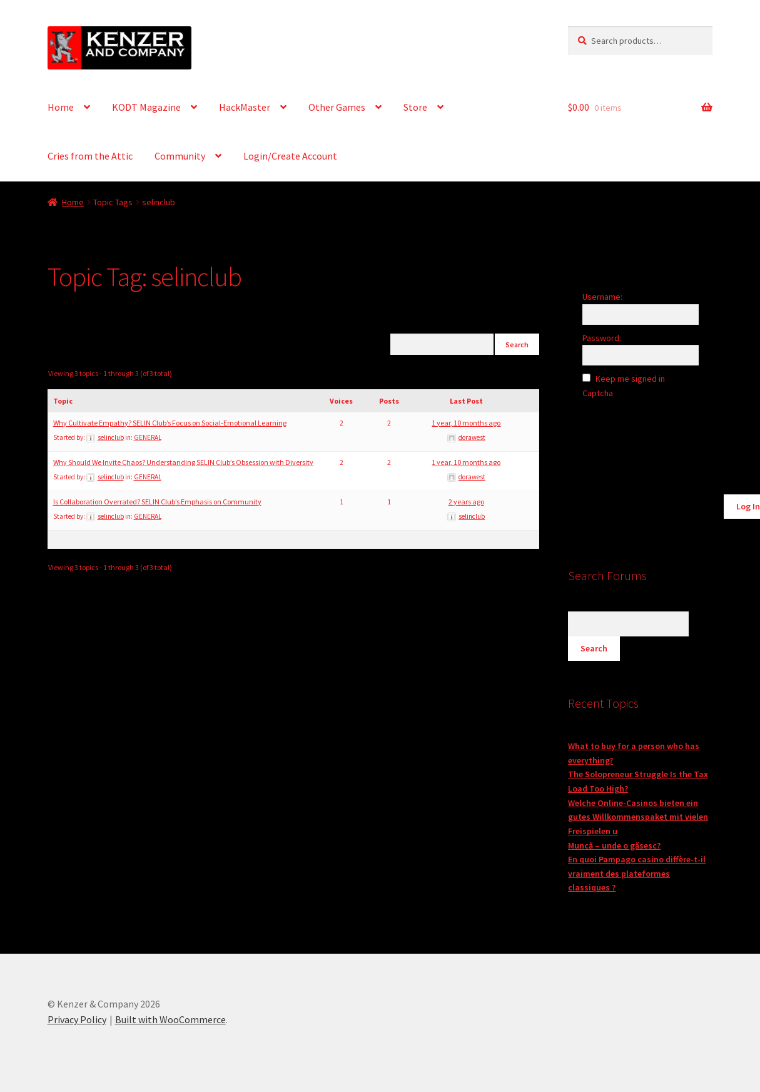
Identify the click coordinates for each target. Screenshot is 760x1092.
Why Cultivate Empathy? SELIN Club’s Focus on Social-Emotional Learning (169, 422)
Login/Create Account (290, 156)
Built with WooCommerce (170, 1019)
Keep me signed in (630, 378)
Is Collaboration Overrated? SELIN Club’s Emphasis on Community (157, 501)
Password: (601, 338)
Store (415, 107)
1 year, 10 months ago (466, 422)
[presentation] (667, 434)
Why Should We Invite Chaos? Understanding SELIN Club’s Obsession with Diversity (183, 462)
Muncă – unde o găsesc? (614, 845)
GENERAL (147, 437)
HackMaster (244, 107)
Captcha (598, 393)
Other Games (336, 107)
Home (61, 107)
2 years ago (466, 501)
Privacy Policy (77, 1019)
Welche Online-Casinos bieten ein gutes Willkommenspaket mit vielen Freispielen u (638, 817)
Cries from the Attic (90, 156)
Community (180, 156)
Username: (602, 296)
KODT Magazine (146, 107)
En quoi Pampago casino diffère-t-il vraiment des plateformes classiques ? (637, 873)
